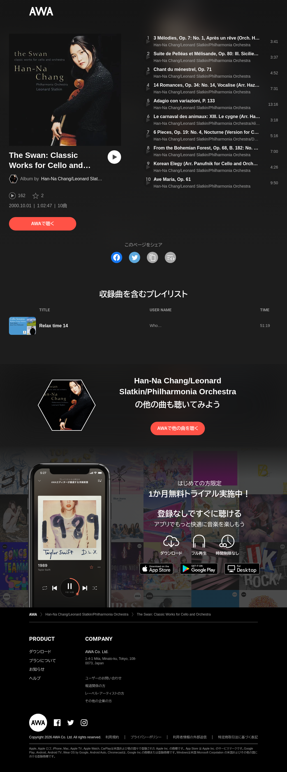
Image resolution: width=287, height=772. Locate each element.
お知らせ (37, 669)
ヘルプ (35, 678)
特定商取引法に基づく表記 (238, 737)
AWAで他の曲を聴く (177, 428)
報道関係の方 (95, 686)
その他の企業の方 (98, 701)
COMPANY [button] (98, 638)
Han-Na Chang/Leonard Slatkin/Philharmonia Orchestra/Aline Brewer (214, 123)
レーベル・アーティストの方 (104, 693)
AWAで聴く (42, 223)
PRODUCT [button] (42, 638)
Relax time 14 (53, 325)
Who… (156, 325)
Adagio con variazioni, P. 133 (184, 100)
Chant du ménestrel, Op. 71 (183, 69)
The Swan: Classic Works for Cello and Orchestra (174, 614)
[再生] (114, 157)
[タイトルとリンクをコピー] (152, 257)
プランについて (42, 660)
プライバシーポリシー (146, 737)
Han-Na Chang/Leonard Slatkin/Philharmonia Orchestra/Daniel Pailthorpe (217, 139)
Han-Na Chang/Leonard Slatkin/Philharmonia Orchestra (96, 178)
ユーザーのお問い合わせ (103, 678)
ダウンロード (40, 651)
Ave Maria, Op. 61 (172, 179)
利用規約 (112, 737)
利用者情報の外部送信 (190, 737)
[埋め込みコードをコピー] (170, 257)
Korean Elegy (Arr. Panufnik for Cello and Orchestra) (209, 163)
